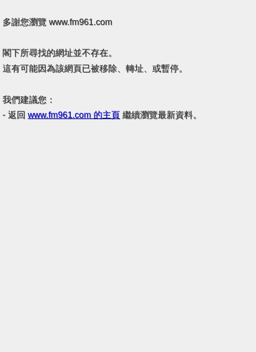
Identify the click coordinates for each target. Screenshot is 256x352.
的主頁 (74, 115)
